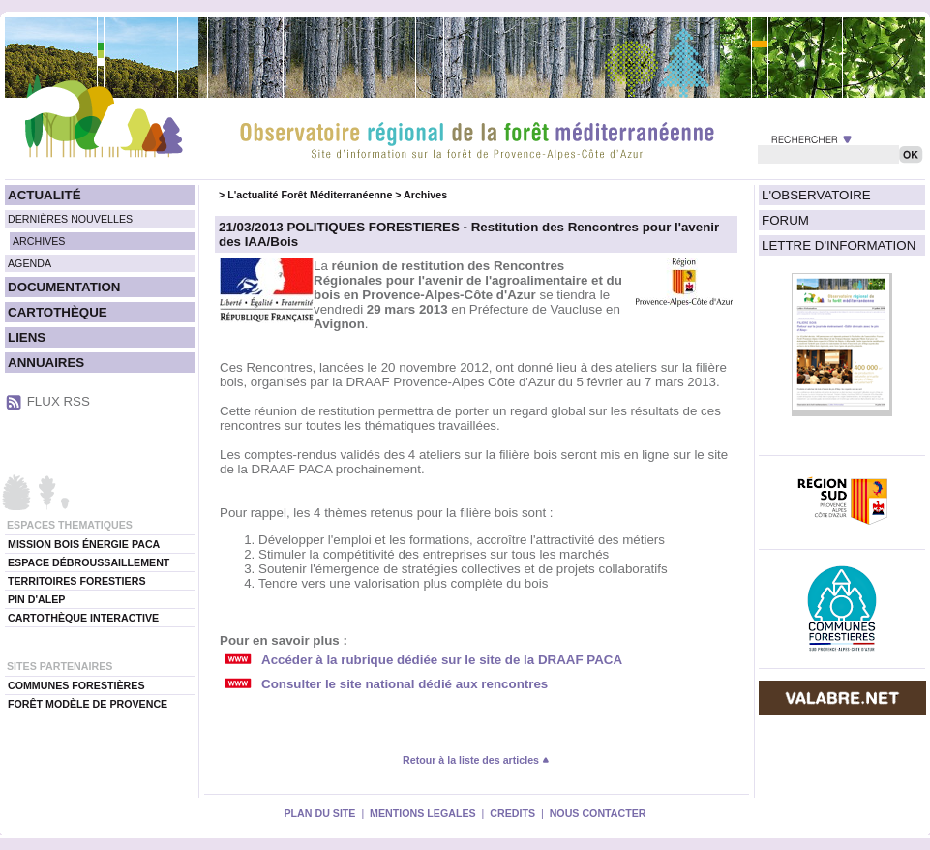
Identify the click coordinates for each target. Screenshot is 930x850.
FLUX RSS (58, 401)
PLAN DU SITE (319, 813)
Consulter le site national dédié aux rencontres (404, 684)
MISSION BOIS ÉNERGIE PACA (84, 544)
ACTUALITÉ (44, 195)
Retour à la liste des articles (476, 760)
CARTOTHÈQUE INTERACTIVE (83, 617)
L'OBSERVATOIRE (816, 195)
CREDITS (512, 813)
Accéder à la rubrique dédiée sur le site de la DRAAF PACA (441, 660)
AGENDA (29, 263)
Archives (425, 194)
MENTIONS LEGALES (423, 813)
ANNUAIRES (46, 362)
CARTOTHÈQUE (57, 312)
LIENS (26, 337)
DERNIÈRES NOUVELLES (70, 219)
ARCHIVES (39, 241)
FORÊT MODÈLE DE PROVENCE (87, 704)
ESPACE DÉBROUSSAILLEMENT (88, 562)
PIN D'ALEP (36, 599)
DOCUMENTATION (64, 287)
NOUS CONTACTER (598, 813)
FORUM (785, 220)
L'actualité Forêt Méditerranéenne (309, 194)
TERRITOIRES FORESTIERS (77, 581)
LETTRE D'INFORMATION (838, 245)
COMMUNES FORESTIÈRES (76, 685)
